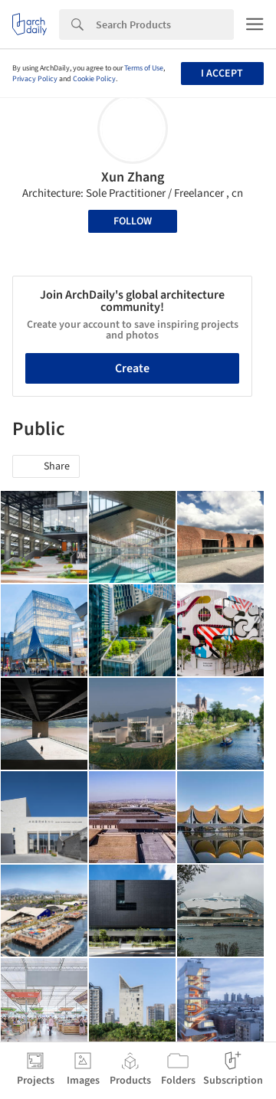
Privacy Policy (35, 79)
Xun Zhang (132, 177)
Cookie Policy (94, 79)
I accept (222, 73)
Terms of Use (143, 68)
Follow (132, 221)
